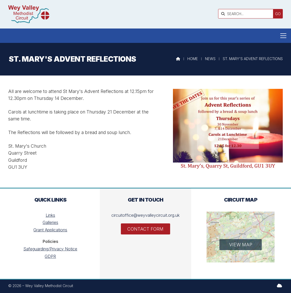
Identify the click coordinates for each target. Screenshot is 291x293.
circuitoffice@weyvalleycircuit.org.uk (145, 215)
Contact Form (145, 229)
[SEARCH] (247, 13)
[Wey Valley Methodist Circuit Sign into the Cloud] (279, 285)
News (210, 58)
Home (192, 58)
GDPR (50, 256)
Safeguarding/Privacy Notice (50, 248)
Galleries (50, 222)
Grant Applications (50, 229)
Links (50, 215)
